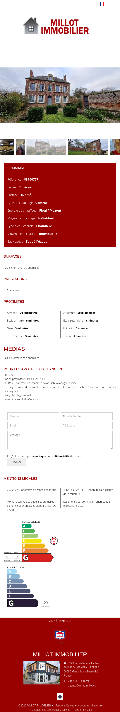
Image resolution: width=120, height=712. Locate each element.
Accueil (60, 24)
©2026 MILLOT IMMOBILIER (34, 705)
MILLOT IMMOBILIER (60, 654)
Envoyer (16, 462)
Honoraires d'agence (90, 705)
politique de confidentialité (52, 456)
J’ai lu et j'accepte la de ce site (46, 456)
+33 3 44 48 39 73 (78, 681)
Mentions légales (64, 705)
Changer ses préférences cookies (51, 709)
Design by (83, 709)
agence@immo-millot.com (83, 685)
